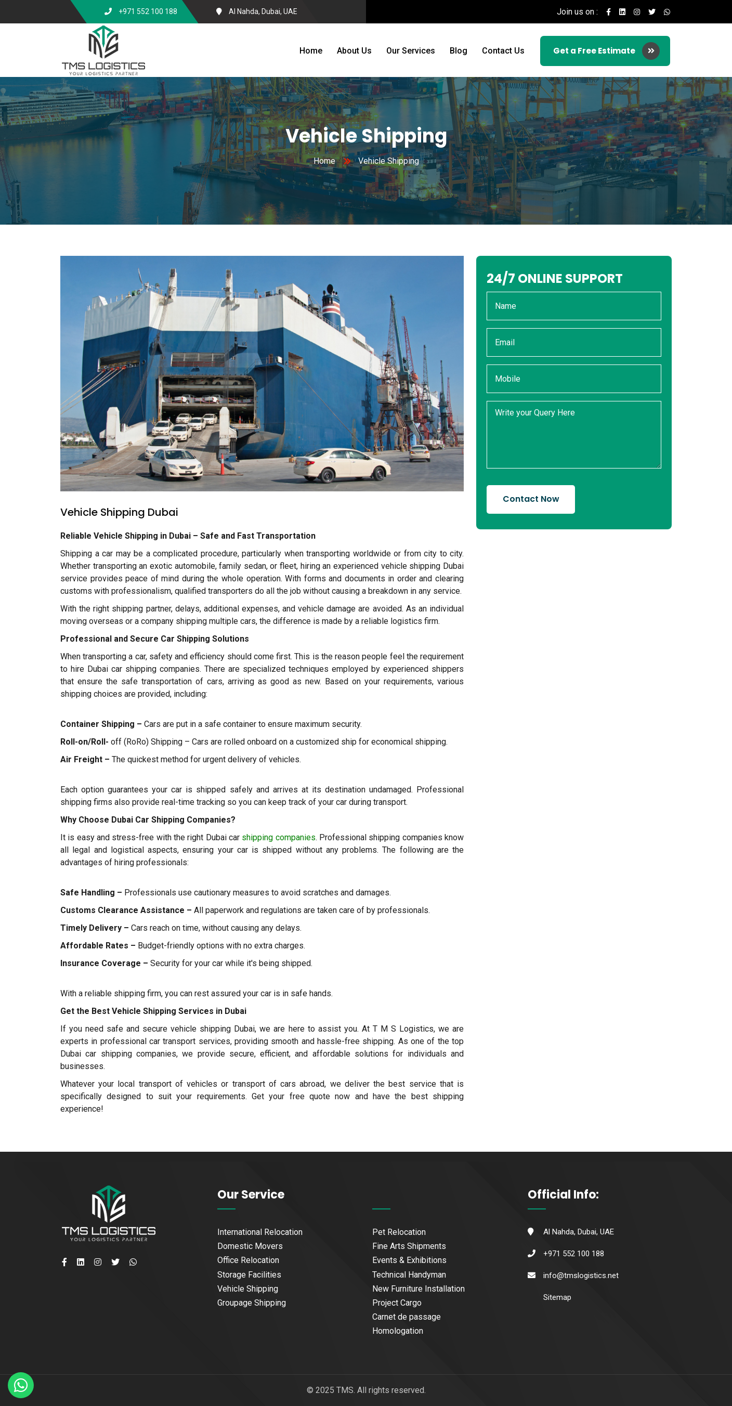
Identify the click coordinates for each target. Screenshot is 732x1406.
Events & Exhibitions (409, 1260)
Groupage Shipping (251, 1303)
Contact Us (503, 51)
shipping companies (278, 837)
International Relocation (260, 1232)
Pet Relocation (399, 1232)
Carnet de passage (406, 1317)
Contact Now (531, 499)
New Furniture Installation (418, 1289)
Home (310, 51)
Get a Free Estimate (606, 51)
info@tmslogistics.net (581, 1275)
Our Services (410, 51)
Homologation (397, 1331)
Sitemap (557, 1297)
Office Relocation (248, 1260)
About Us (354, 51)
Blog (458, 51)
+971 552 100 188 (148, 11)
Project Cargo (397, 1303)
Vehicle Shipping (247, 1289)
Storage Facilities (249, 1275)
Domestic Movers (250, 1246)
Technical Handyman (409, 1275)
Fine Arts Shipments (409, 1246)
